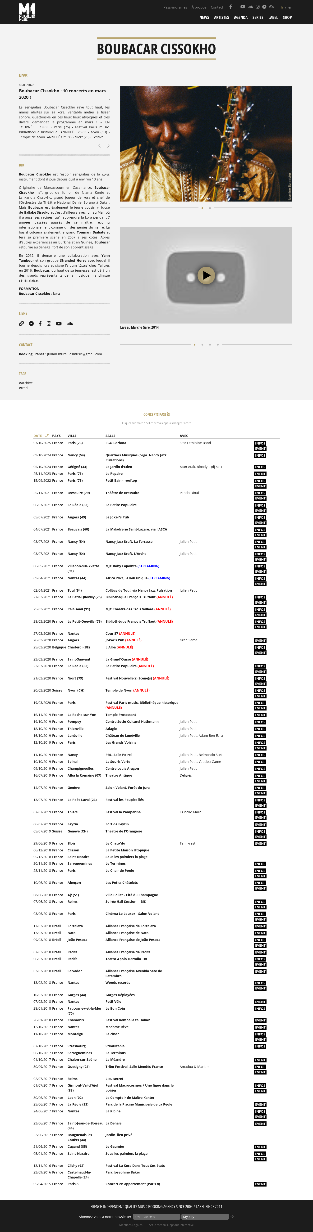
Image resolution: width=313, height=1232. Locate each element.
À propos (199, 7)
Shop (287, 17)
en (290, 7)
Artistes (221, 17)
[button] (202, 207)
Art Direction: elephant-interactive (171, 1225)
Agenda (241, 17)
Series (258, 17)
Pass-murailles (175, 7)
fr (282, 7)
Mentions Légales (131, 1225)
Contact (217, 7)
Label (273, 17)
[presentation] (100, 145)
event (260, 448)
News (204, 17)
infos (260, 443)
